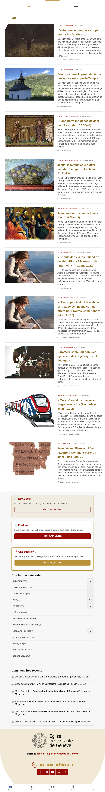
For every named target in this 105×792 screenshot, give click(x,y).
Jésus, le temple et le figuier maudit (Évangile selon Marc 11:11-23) (76, 169)
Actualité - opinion (24, 631)
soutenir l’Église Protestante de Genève (57, 754)
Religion (69, 25)
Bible (60, 443)
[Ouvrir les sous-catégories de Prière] (90, 606)
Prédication (62, 116)
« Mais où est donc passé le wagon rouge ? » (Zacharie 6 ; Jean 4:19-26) (77, 404)
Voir (17, 600)
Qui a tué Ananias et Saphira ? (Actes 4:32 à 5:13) (64, 677)
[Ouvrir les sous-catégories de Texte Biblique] (90, 587)
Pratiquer (19, 643)
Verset (72, 252)
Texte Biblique (63, 252)
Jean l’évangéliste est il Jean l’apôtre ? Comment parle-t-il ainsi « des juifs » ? (76, 452)
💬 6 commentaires (64, 199)
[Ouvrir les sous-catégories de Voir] (90, 600)
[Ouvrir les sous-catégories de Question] (90, 581)
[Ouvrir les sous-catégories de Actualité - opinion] (90, 631)
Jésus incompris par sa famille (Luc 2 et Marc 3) (78, 215)
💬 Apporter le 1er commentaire (68, 60)
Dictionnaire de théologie (28, 625)
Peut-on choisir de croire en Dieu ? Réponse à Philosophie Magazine (57, 722)
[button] (89, 6)
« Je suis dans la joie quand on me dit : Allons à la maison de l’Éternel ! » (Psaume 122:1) (78, 261)
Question (61, 25)
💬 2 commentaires (64, 106)
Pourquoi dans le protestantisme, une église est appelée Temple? (79, 76)
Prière (18, 606)
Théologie (20, 612)
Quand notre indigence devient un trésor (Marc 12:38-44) (78, 123)
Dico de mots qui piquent (27, 618)
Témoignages (73, 116)
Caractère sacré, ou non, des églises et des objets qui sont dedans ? (77, 356)
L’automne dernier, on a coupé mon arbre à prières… (77, 32)
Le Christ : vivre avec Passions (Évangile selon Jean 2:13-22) (56, 684)
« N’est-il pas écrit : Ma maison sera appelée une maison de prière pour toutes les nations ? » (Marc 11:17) (79, 309)
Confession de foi (23, 650)
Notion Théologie (23, 637)
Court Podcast (21, 656)
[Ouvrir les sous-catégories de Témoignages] (90, 594)
